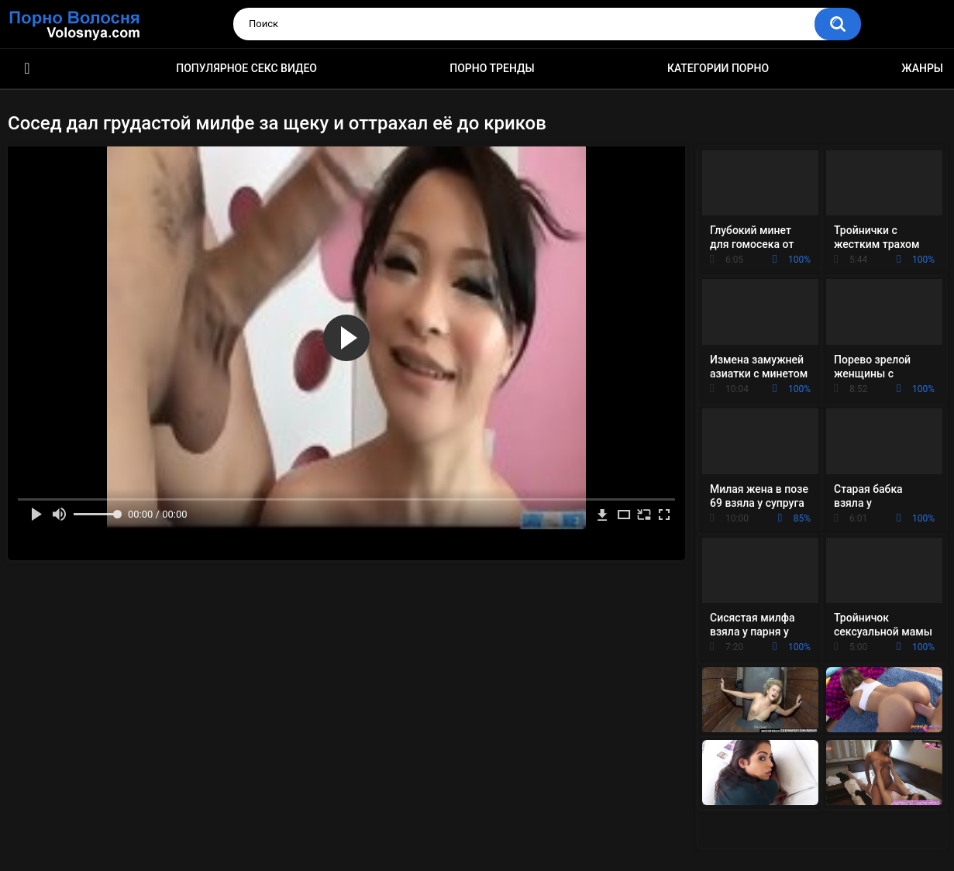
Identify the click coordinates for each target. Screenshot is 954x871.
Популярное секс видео (246, 68)
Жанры (922, 68)
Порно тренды (491, 68)
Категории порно (718, 68)
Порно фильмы (27, 68)
